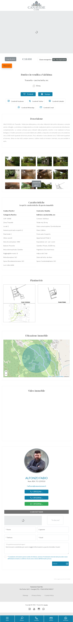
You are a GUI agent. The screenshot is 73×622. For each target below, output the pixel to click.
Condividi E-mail (47, 107)
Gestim (46, 605)
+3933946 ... (36, 498)
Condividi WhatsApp (25, 107)
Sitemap (25, 595)
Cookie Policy (49, 595)
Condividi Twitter (36, 101)
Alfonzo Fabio (36, 478)
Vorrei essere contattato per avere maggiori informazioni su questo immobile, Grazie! (36, 548)
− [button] (6, 374)
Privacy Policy (36, 595)
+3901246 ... (36, 491)
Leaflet (49, 376)
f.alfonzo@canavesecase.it (36, 486)
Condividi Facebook (15, 101)
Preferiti (29, 94)
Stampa (46, 94)
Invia (55, 564)
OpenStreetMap (59, 376)
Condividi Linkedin (56, 101)
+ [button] (6, 371)
